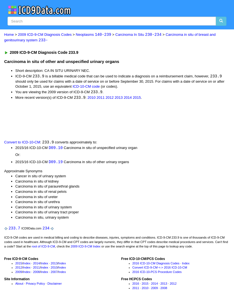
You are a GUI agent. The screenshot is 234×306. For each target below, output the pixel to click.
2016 (135, 285)
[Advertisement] (103, 120)
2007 (54, 273)
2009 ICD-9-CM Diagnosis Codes (45, 35)
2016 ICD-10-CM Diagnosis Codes (155, 264)
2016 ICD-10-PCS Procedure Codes (157, 273)
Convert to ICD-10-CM (22, 143)
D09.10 (56, 148)
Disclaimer (55, 285)
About (19, 285)
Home (9, 35)
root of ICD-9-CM (43, 247)
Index (27, 264)
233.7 (14, 229)
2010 (91, 98)
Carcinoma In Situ (138, 35)
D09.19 (56, 163)
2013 (119, 98)
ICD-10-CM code (86, 87)
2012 (110, 98)
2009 (18, 273)
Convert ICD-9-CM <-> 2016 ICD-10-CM (159, 268)
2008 (36, 273)
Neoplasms (93, 35)
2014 (128, 98)
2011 (101, 98)
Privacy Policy (35, 285)
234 (46, 229)
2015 (137, 98)
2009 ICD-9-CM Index (85, 247)
